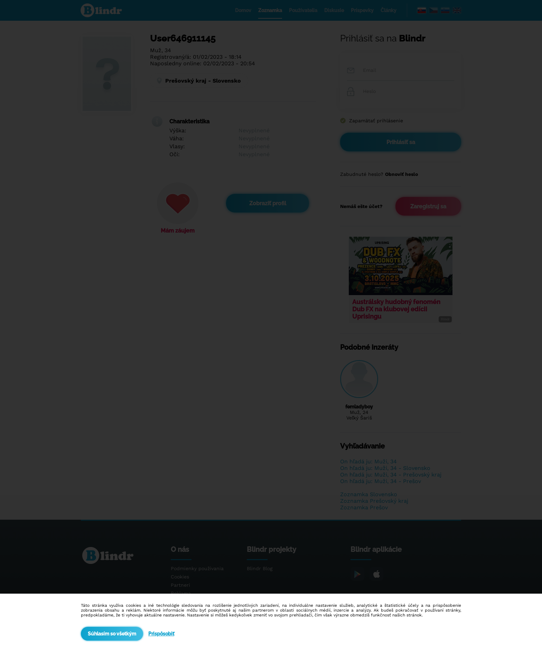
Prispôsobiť (161, 633)
